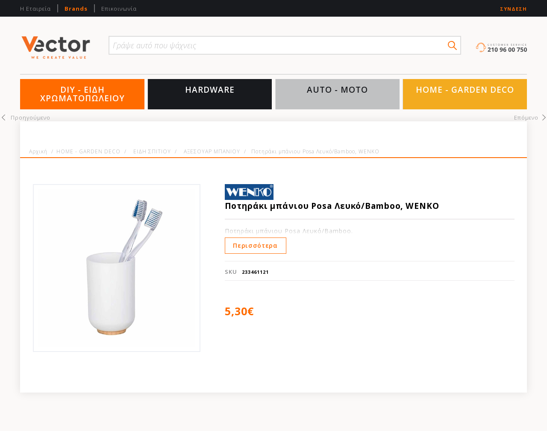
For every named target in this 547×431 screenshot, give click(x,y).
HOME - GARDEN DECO (465, 89)
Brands (76, 8)
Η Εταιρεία (35, 8)
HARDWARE (210, 89)
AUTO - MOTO (337, 89)
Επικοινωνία (119, 8)
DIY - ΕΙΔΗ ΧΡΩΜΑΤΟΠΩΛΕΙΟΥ (82, 94)
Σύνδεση (513, 8)
